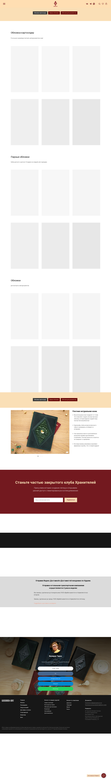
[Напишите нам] (94, 4)
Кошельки (47, 751)
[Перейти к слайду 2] (39, 456)
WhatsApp (55, 731)
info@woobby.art (55, 721)
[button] (99, 4)
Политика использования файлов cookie (95, 747)
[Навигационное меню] (4, 4)
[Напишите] (90, 4)
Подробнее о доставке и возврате (45, 646)
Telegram (55, 726)
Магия (68, 749)
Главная (22, 743)
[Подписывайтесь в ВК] (87, 4)
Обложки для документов (69, 13)
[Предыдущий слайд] (4, 561)
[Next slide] (67, 432)
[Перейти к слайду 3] (40, 456)
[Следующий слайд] (107, 561)
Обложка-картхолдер (40, 13)
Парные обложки (54, 13)
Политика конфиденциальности (93, 745)
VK (55, 716)
